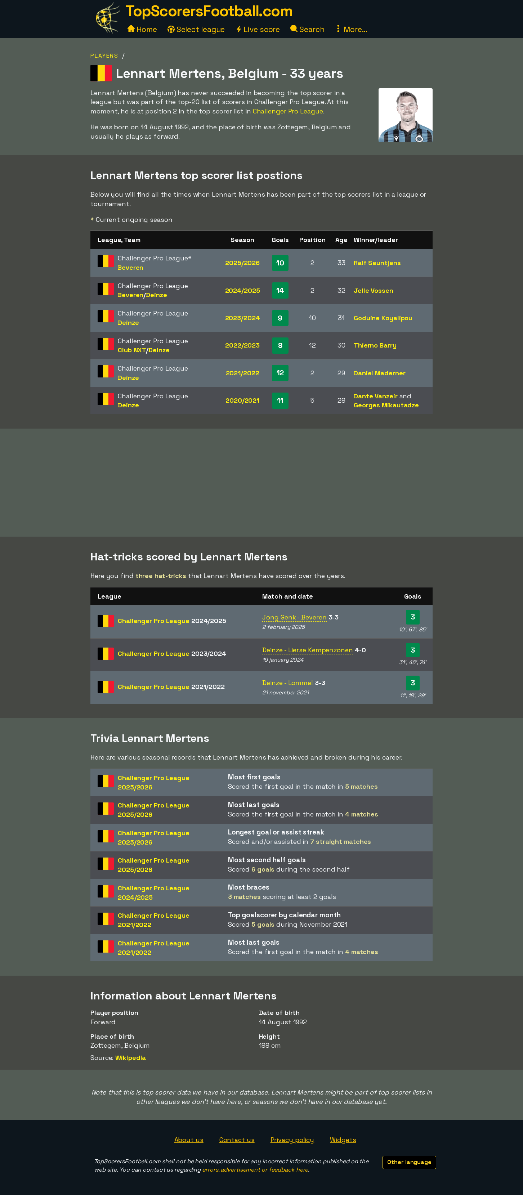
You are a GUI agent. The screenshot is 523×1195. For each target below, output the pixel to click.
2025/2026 (242, 263)
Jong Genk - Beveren (294, 617)
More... (351, 29)
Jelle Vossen (373, 290)
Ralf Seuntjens (377, 263)
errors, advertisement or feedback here (255, 1169)
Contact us (237, 1140)
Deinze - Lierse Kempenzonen (307, 650)
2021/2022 (242, 373)
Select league (196, 29)
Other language (409, 1162)
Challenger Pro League (288, 111)
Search (307, 29)
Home (142, 29)
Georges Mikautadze (386, 405)
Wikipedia (130, 1057)
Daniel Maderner (380, 373)
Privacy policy (292, 1140)
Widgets (343, 1140)
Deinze (156, 295)
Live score (257, 29)
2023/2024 (242, 318)
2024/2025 (242, 290)
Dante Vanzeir (376, 396)
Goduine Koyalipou (383, 318)
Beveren (130, 267)
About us (189, 1140)
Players (104, 55)
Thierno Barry (375, 345)
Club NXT (132, 350)
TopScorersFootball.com (209, 11)
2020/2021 (242, 400)
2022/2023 (242, 345)
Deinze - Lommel (287, 683)
